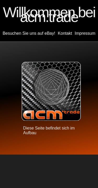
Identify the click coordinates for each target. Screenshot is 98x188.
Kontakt (65, 33)
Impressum (85, 33)
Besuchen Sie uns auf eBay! (29, 33)
